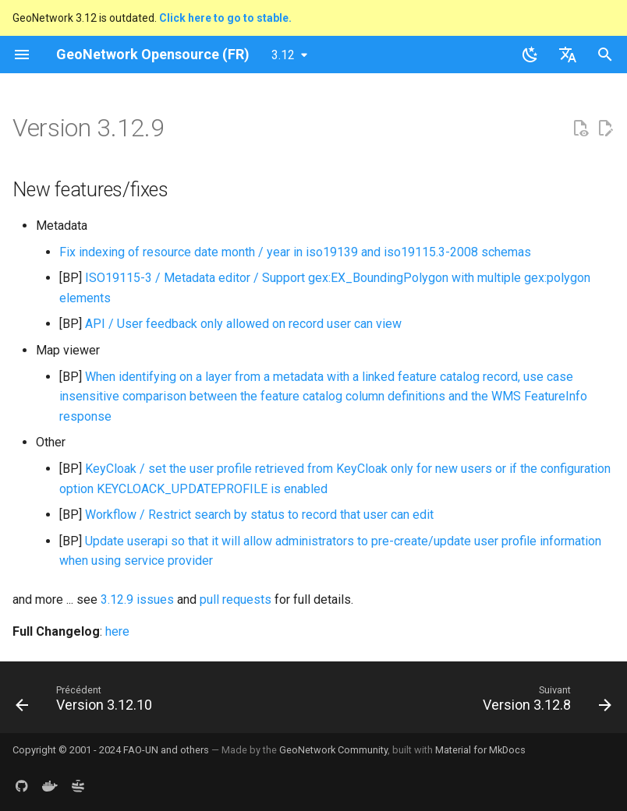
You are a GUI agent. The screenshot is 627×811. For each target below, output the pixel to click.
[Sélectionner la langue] (567, 54)
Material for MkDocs (480, 750)
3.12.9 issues (137, 599)
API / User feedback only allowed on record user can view (243, 323)
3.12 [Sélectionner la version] (283, 55)
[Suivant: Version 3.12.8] (544, 702)
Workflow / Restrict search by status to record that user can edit (259, 514)
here (117, 631)
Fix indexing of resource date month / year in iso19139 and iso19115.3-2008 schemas (295, 252)
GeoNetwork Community (333, 750)
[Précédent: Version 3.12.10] (87, 702)
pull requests (235, 599)
